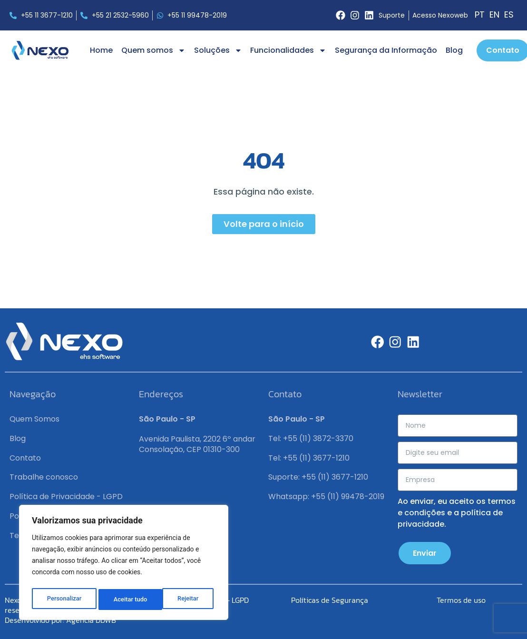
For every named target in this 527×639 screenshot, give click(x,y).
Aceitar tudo (184, 599)
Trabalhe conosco (44, 477)
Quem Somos (34, 418)
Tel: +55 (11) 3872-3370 (310, 438)
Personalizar (63, 599)
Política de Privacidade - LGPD (66, 496)
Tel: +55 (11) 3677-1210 (309, 457)
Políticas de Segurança (329, 600)
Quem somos (153, 50)
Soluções (218, 50)
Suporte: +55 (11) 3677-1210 (318, 477)
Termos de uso (461, 600)
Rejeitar (124, 599)
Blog (454, 50)
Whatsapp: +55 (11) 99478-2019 (326, 496)
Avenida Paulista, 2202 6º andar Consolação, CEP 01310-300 (197, 444)
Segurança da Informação (386, 50)
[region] (123, 564)
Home (101, 50)
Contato (25, 457)
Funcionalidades (288, 50)
